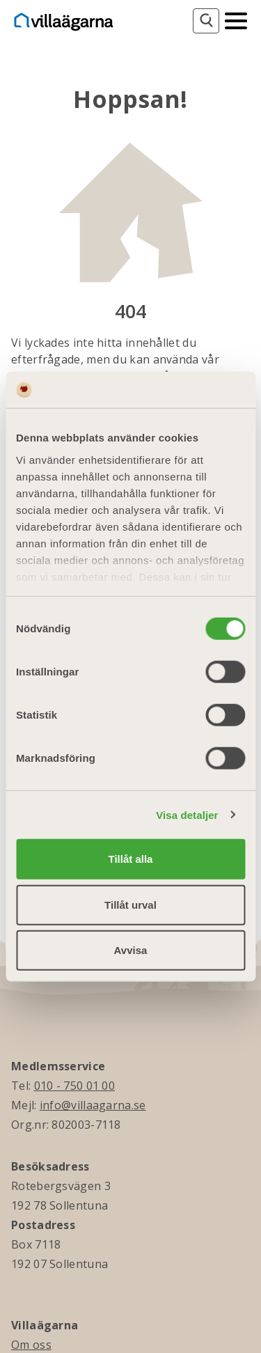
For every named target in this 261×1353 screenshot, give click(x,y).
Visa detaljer (187, 814)
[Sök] (206, 20)
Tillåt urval (130, 904)
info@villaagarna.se (93, 1105)
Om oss (31, 1344)
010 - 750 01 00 (75, 1085)
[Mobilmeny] (236, 19)
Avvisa (131, 950)
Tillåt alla (131, 859)
